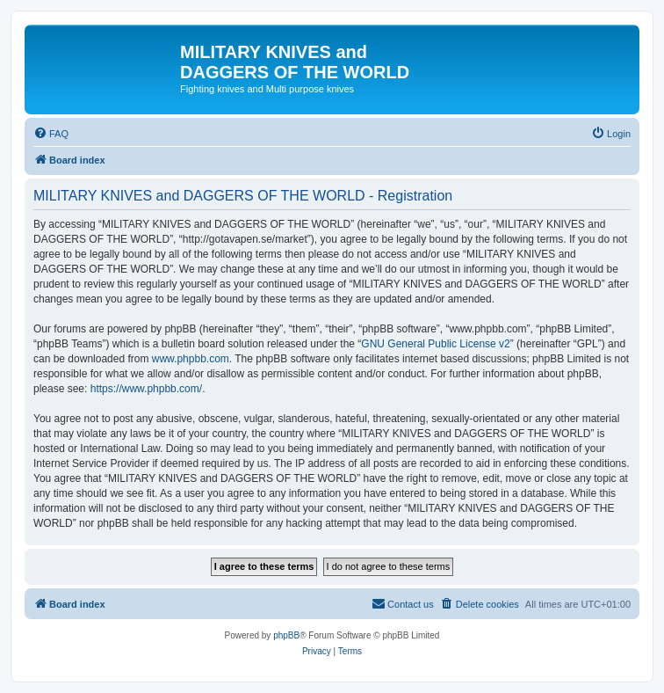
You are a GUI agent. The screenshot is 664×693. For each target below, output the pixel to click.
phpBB (286, 635)
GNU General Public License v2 (435, 344)
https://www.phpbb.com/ (146, 389)
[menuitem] (51, 133)
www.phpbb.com (190, 359)
